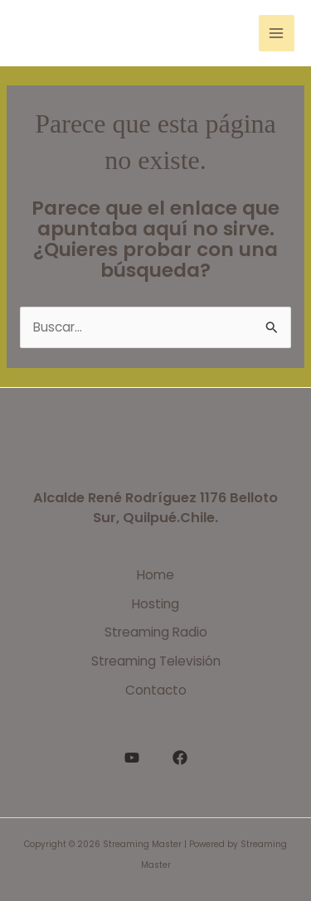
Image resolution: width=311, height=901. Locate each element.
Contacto (156, 690)
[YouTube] (131, 757)
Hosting (155, 604)
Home (155, 575)
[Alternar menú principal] (276, 33)
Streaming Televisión (156, 661)
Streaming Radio (155, 632)
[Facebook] (180, 757)
